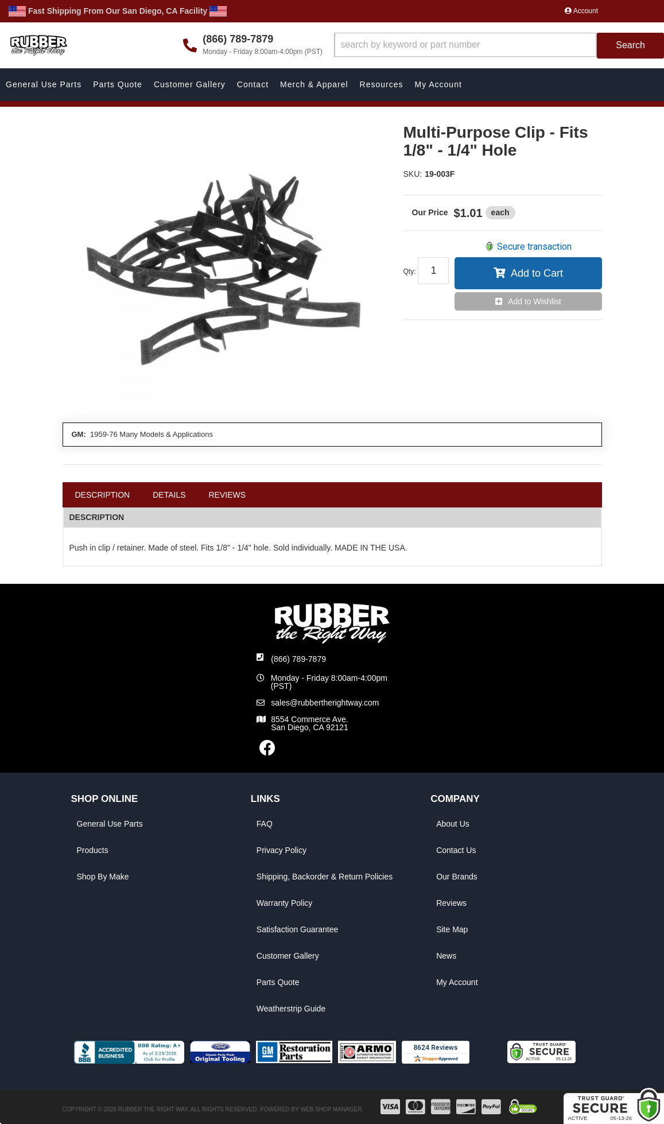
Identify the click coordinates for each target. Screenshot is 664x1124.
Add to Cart (537, 273)
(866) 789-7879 (298, 659)
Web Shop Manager (331, 1109)
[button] (499, 46)
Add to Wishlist (534, 301)
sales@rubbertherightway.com (325, 703)
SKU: (412, 174)
